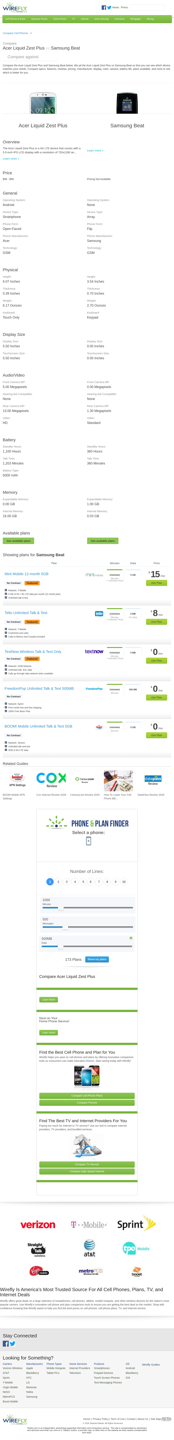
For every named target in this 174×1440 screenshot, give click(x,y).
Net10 (6, 1390)
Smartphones (96, 1368)
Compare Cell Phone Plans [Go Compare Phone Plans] (87, 1095)
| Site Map (155, 1416)
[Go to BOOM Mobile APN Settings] (17, 780)
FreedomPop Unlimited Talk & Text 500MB (39, 688)
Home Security (101, 19)
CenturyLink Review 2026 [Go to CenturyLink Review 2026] (85, 794)
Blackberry (123, 1372)
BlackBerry (30, 1372)
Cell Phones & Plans (15, 19)
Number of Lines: (87, 871)
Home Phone (59, 19)
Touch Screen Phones (100, 1377)
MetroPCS (8, 1394)
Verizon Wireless (12, 1368)
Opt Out (166, 1416)
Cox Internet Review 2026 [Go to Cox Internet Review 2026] (51, 794)
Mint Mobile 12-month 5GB (27, 574)
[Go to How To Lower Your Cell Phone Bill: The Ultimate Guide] (118, 780)
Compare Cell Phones (15, 33)
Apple (28, 1368)
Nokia (28, 1390)
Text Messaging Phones (101, 1381)
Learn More (48, 999)
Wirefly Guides (141, 1364)
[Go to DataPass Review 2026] (152, 780)
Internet (85, 19)
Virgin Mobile (10, 1386)
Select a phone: (88, 833)
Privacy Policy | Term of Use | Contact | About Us (120, 1416)
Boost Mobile (10, 1399)
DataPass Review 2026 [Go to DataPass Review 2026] (150, 794)
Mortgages (135, 19)
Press (124, 7)
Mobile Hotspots (53, 1368)
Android (122, 1368)
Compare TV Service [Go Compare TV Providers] (87, 1164)
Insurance (120, 19)
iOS (120, 1377)
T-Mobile (7, 1381)
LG (26, 1381)
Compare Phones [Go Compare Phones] (87, 1102)
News (115, 7)
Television (71, 1372)
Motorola (29, 1386)
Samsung (30, 1394)
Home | (87, 1416)
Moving (150, 19)
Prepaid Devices (97, 1372)
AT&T (6, 1372)
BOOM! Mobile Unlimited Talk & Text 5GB (38, 726)
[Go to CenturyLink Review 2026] (84, 780)
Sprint (6, 1377)
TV (73, 19)
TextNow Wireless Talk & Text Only (33, 651)
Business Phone (39, 19)
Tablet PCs (50, 1372)
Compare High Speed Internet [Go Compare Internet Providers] (87, 1171)
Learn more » (11, 158)
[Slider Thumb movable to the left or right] (61, 909)
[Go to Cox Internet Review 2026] (51, 780)
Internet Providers (75, 1368)
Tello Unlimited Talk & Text (26, 613)
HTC (27, 1377)
